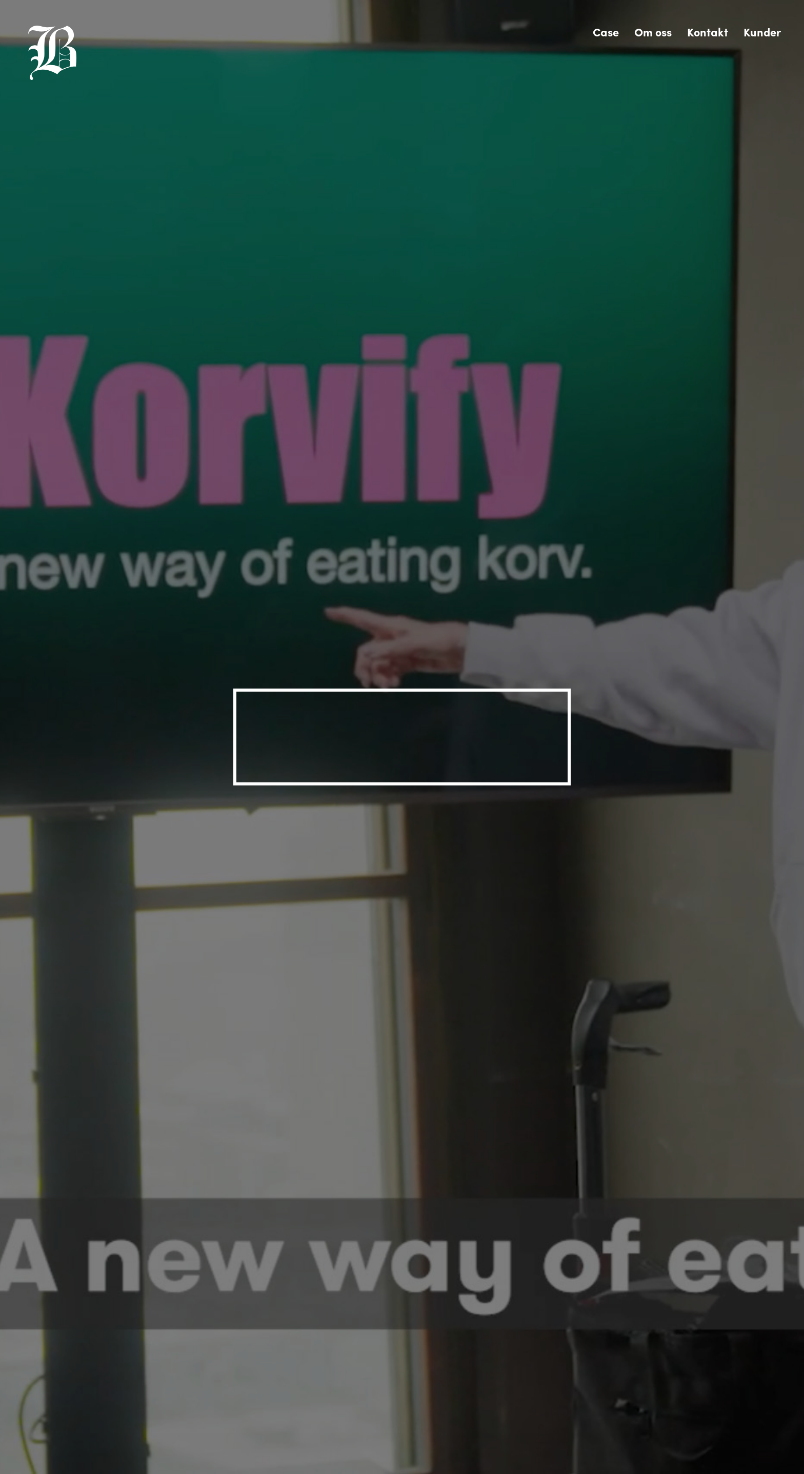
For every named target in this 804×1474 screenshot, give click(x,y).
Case (606, 32)
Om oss (653, 32)
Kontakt (707, 32)
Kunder (762, 32)
